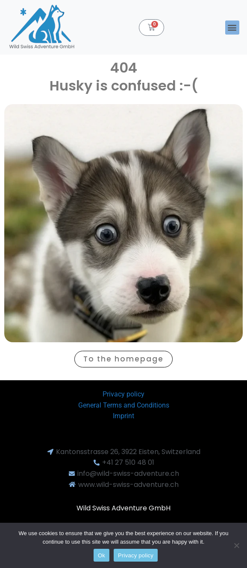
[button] (232, 27)
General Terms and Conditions (123, 405)
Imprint (123, 416)
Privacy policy (123, 394)
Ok (101, 555)
